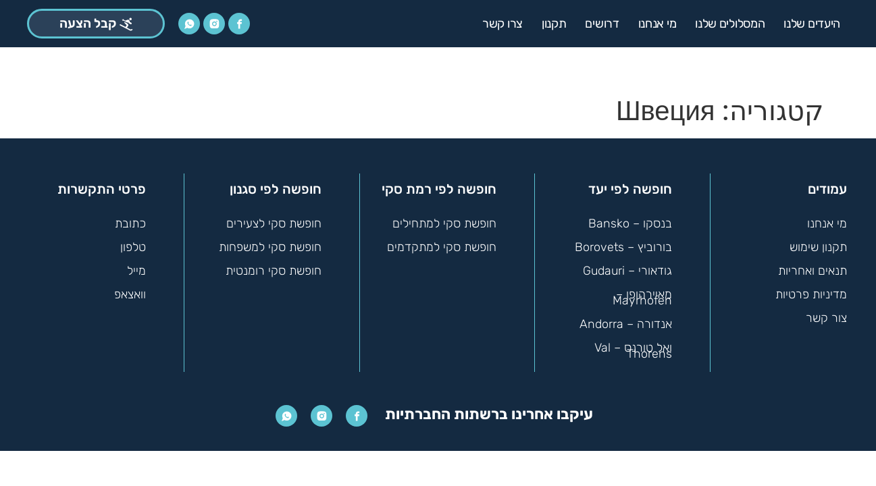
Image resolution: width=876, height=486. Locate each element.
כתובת (129, 222)
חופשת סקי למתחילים (443, 222)
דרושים (602, 23)
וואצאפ (130, 293)
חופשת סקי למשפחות (269, 246)
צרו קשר (502, 23)
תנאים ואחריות (812, 270)
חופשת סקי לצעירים (273, 222)
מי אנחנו (657, 23)
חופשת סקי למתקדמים (441, 246)
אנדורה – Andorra (625, 323)
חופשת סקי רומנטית (272, 270)
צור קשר (826, 317)
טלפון (133, 246)
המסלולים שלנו (730, 23)
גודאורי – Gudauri (627, 270)
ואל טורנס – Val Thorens (633, 350)
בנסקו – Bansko (630, 222)
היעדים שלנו (811, 23)
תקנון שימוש (818, 246)
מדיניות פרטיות (810, 293)
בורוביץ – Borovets (623, 246)
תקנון (554, 23)
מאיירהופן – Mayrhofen (642, 296)
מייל (136, 270)
